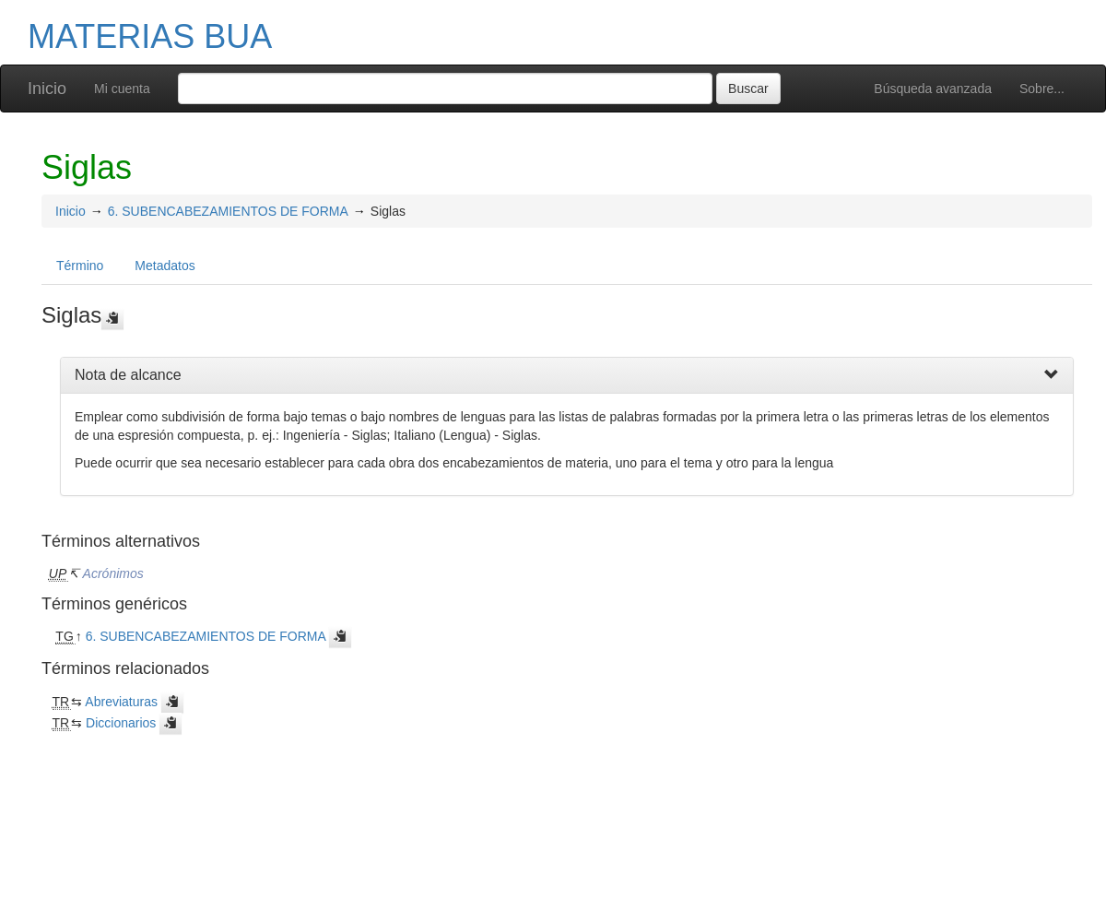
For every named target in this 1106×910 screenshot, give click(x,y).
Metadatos (164, 265)
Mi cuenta (122, 88)
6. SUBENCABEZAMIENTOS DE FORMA (228, 211)
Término (79, 265)
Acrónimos (113, 573)
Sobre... (1042, 88)
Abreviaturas (121, 701)
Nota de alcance (128, 375)
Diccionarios (121, 722)
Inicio (47, 88)
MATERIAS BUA (150, 36)
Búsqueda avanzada (933, 88)
